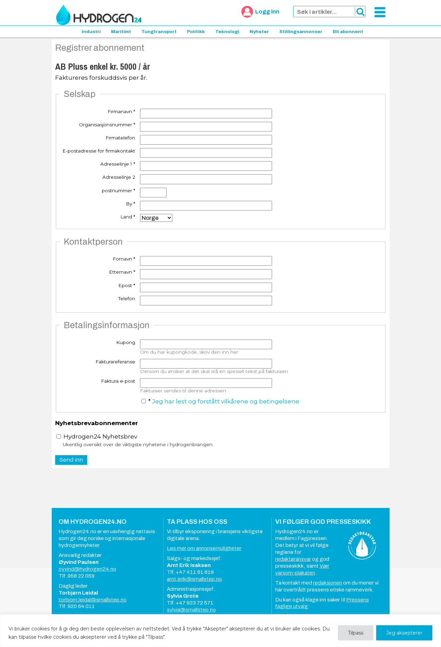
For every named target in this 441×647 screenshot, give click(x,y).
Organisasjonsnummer (107, 124)
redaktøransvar (293, 559)
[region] (220, 630)
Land (127, 216)
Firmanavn (121, 111)
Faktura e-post (118, 381)
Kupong (125, 342)
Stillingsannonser (300, 31)
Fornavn (124, 259)
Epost (126, 285)
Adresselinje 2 (118, 177)
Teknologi (227, 31)
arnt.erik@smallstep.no (194, 579)
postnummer (118, 190)
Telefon (126, 298)
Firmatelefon (120, 137)
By (130, 203)
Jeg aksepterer (404, 633)
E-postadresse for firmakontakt (98, 151)
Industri (91, 31)
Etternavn (122, 272)
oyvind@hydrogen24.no (87, 569)
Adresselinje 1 (117, 164)
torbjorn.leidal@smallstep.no (93, 599)
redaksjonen (327, 583)
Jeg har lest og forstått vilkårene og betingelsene (225, 401)
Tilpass (355, 633)
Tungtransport (159, 31)
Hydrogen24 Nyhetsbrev (97, 436)
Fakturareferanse (115, 361)
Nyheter (259, 31)
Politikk (196, 31)
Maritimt (121, 31)
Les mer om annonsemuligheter (204, 548)
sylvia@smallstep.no (191, 609)
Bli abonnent (348, 31)
